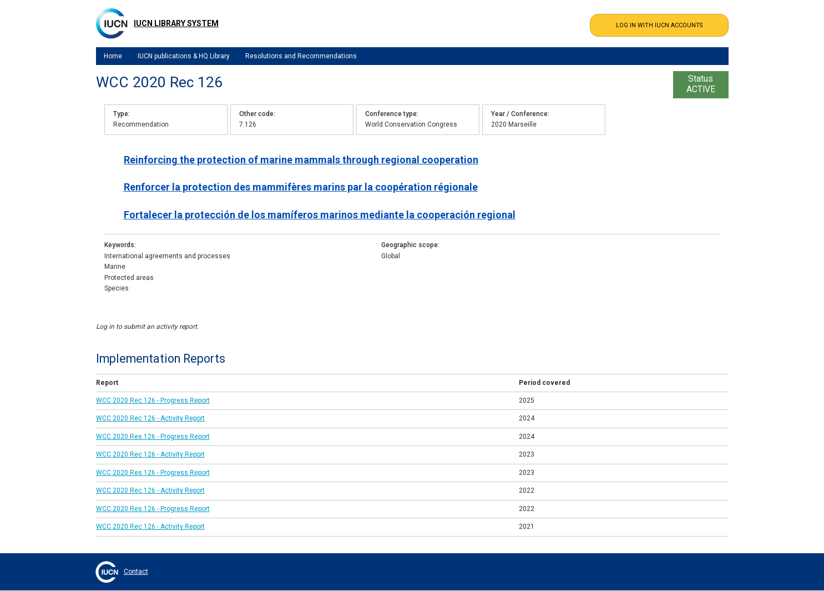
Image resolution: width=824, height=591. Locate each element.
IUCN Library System (176, 23)
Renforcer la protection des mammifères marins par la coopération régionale (301, 187)
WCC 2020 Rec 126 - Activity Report (150, 418)
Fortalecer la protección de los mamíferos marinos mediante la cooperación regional (319, 215)
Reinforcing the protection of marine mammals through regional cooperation (301, 160)
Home (113, 56)
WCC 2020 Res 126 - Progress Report (153, 436)
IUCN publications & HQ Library (184, 56)
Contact (136, 571)
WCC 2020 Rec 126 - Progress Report (153, 400)
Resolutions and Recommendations (301, 56)
